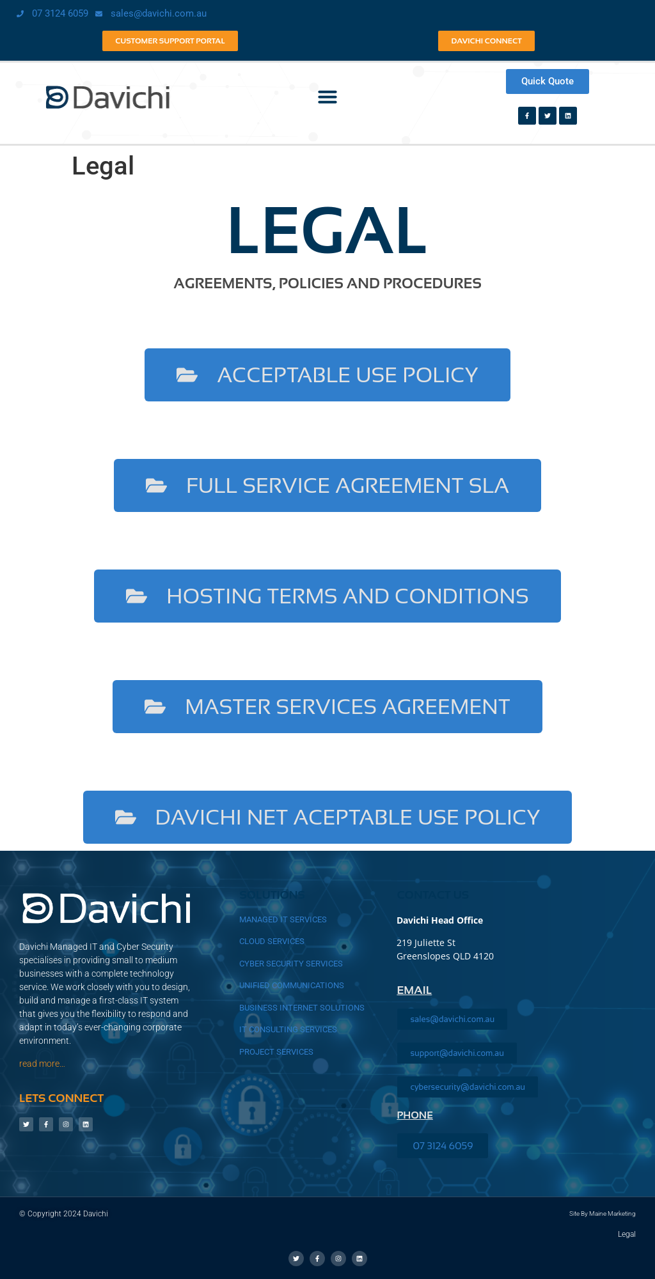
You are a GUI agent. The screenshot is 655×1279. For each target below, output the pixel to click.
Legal (627, 1234)
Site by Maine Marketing (602, 1213)
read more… (42, 1063)
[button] (327, 96)
